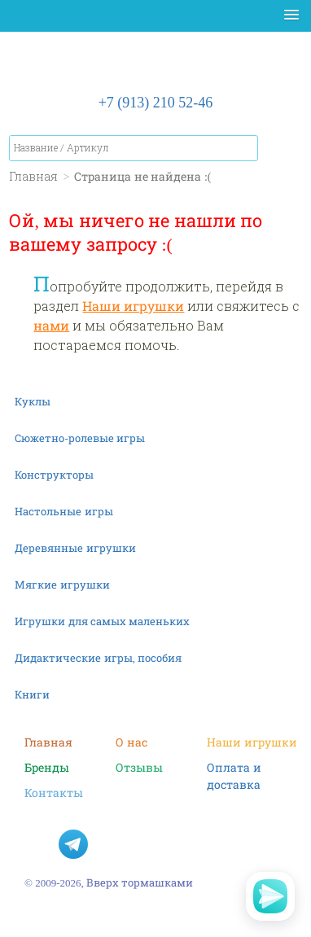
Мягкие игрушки (62, 584)
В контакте (39, 844)
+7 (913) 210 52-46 (156, 102)
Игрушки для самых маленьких (102, 621)
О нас (131, 742)
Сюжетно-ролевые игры (80, 438)
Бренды (46, 767)
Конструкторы (54, 474)
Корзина (285, 151)
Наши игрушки (133, 305)
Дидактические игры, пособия (98, 657)
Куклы (32, 401)
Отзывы (139, 767)
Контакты (53, 792)
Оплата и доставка (234, 768)
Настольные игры (63, 511)
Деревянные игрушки (75, 548)
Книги (32, 694)
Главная (48, 742)
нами (51, 325)
